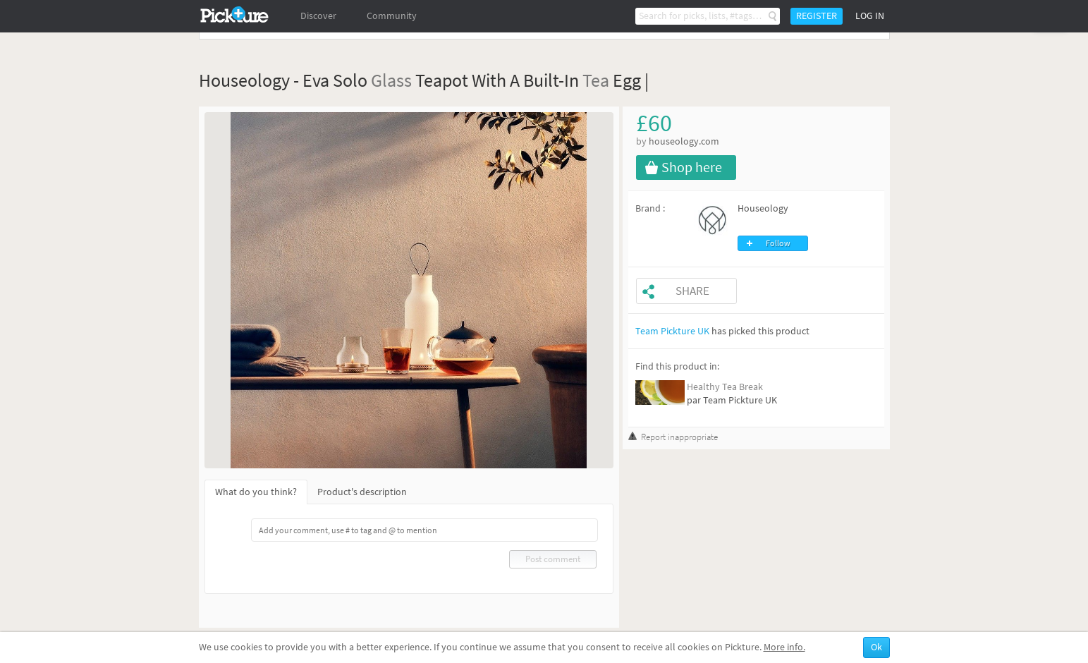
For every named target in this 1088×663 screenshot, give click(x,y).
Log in (869, 16)
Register (816, 16)
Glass (391, 80)
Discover (318, 16)
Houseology (763, 208)
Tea (595, 80)
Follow (778, 243)
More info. (784, 647)
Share (692, 291)
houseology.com (684, 141)
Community (392, 16)
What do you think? (256, 492)
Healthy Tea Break (725, 387)
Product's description (362, 492)
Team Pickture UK (672, 331)
